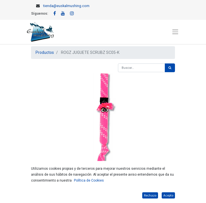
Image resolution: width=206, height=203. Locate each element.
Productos (45, 52)
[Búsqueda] (170, 67)
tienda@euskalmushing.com (66, 6)
